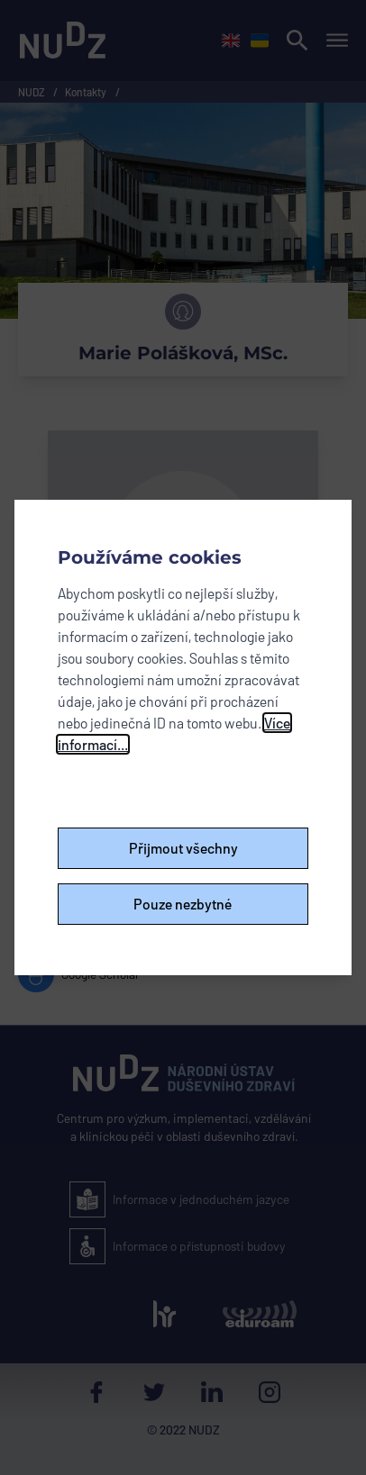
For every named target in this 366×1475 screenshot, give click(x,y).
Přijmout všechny (183, 847)
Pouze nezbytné (183, 903)
